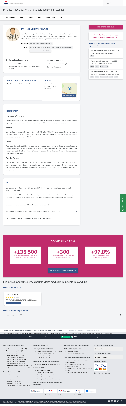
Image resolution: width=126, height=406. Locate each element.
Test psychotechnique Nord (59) (14, 353)
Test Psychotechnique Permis (43, 350)
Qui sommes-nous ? (12, 378)
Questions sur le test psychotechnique (76, 347)
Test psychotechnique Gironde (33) (15, 365)
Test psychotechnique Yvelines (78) (15, 363)
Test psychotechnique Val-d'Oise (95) (16, 350)
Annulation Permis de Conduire (45, 357)
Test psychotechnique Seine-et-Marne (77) (17, 355)
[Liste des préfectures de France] (108, 359)
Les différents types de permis (45, 374)
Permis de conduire (39, 369)
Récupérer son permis (40, 347)
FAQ (61, 17)
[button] (69, 89)
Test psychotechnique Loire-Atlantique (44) (18, 369)
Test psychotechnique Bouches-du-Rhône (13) (19, 367)
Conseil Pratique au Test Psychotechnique (48, 366)
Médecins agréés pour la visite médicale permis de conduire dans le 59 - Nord (32, 332)
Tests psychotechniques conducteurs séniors (49, 381)
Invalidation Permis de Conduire (45, 360)
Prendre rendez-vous (105, 27)
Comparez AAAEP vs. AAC (13, 383)
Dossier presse (10, 376)
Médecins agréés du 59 (13, 317)
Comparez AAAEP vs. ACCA (14, 385)
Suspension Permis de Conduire (45, 355)
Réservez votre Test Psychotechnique (63, 272)
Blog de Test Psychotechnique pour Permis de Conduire (47, 385)
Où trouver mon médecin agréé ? (76, 355)
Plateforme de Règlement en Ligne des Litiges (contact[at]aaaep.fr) (68, 403)
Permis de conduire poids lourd (45, 376)
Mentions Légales (8, 403)
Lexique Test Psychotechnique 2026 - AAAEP (49, 353)
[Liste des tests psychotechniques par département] (108, 351)
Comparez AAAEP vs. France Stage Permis (18, 387)
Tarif (21, 17)
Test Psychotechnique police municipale (77, 374)
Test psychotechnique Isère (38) (15, 357)
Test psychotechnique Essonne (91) (16, 361)
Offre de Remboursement (41, 403)
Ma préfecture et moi (72, 353)
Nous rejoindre (10, 381)
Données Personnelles (25, 403)
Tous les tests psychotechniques (13, 347)
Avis (39, 17)
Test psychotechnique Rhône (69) (15, 359)
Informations (10, 17)
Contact (31, 17)
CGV (16, 403)
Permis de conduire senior (44, 378)
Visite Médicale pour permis (73, 350)
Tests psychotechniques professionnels (77, 359)
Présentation (50, 17)
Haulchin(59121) (61, 332)
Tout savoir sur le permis (43, 372)
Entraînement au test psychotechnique (46, 363)
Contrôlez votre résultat (102, 375)
